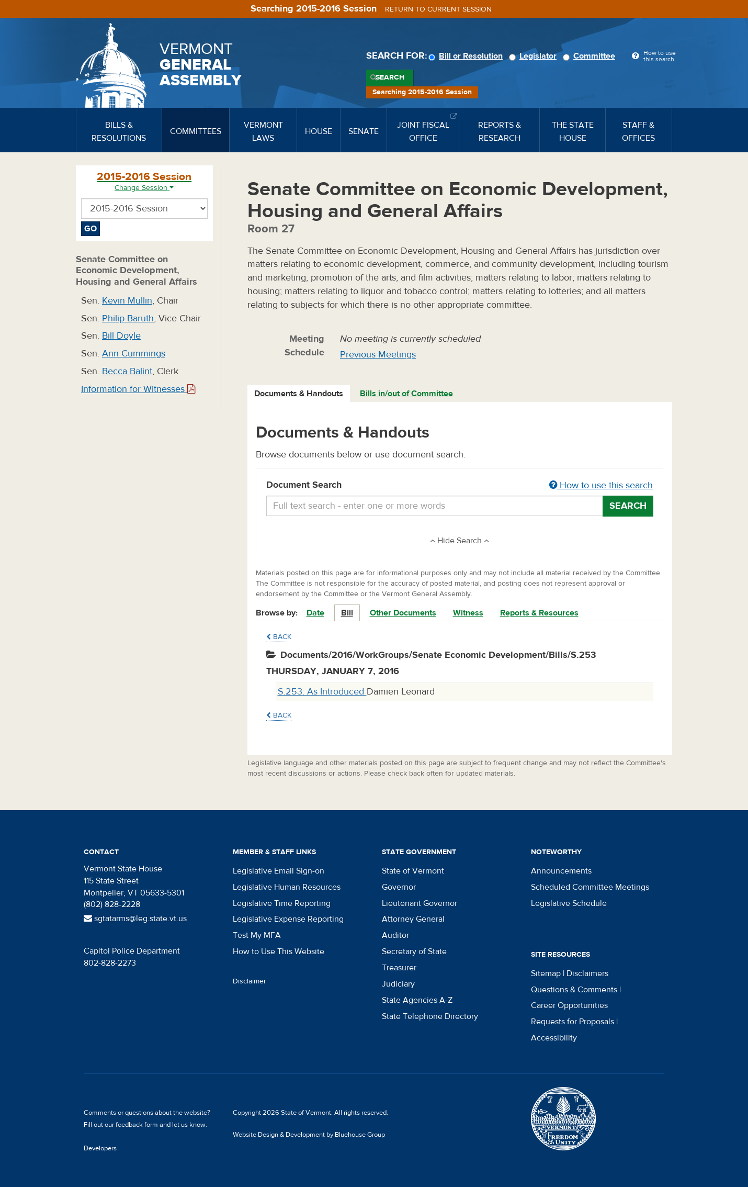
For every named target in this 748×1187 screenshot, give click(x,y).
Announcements (561, 871)
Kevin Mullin (127, 301)
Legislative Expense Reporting (288, 919)
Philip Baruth (128, 318)
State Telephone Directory (430, 1016)
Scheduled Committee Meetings (590, 887)
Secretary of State (414, 951)
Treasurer (399, 967)
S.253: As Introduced (322, 692)
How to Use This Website (278, 951)
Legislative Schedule (569, 903)
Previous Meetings (378, 355)
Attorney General (413, 919)
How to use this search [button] (601, 485)
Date (315, 613)
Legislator (534, 56)
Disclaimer (249, 981)
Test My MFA (257, 935)
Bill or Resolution (467, 56)
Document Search (460, 485)
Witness (468, 613)
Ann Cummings (133, 354)
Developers (100, 1148)
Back (278, 637)
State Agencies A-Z (417, 1000)
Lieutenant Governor (419, 903)
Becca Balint (127, 371)
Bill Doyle (121, 336)
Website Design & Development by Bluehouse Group (309, 1134)
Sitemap (546, 973)
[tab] (299, 393)
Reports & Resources (539, 613)
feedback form (137, 1125)
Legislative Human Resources (287, 887)
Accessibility (554, 1038)
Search (390, 77)
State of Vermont (413, 871)
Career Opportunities (569, 1005)
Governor (399, 887)
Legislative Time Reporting (282, 903)
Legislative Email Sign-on (278, 871)
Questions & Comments (574, 989)
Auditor (395, 935)
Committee (590, 56)
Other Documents (403, 613)
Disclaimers (587, 973)
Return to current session (438, 9)
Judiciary (398, 984)
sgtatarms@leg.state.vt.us (135, 918)
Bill (347, 613)
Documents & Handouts (298, 393)
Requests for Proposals (572, 1021)
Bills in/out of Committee (406, 393)
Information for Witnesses (138, 389)
